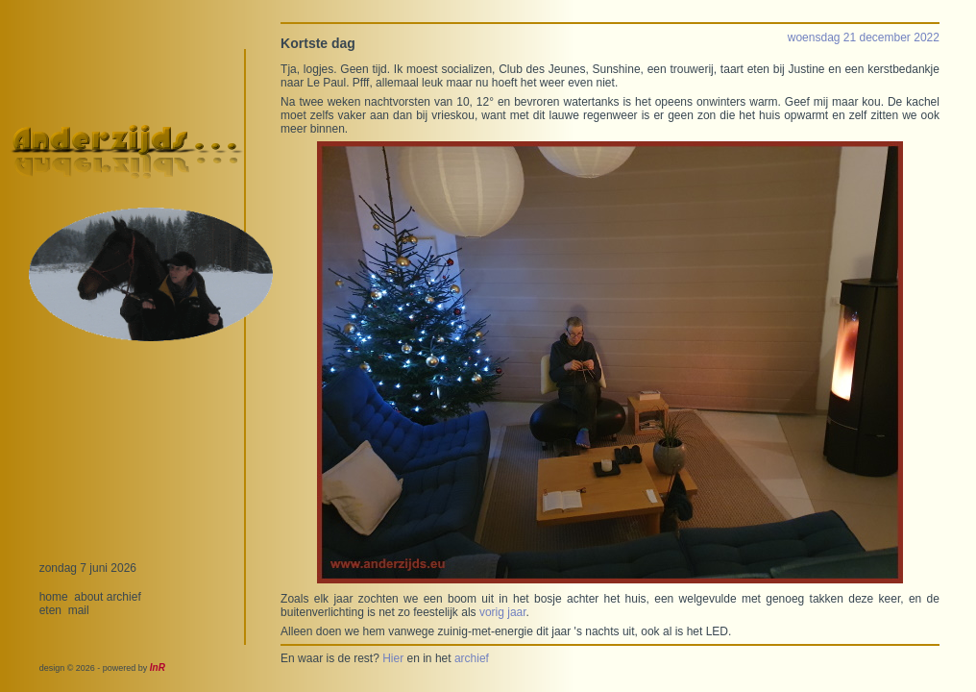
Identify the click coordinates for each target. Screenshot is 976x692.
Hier (392, 658)
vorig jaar (502, 612)
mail (78, 610)
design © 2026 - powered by (102, 668)
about (88, 597)
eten (50, 610)
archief (124, 597)
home (53, 597)
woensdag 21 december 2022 (863, 37)
